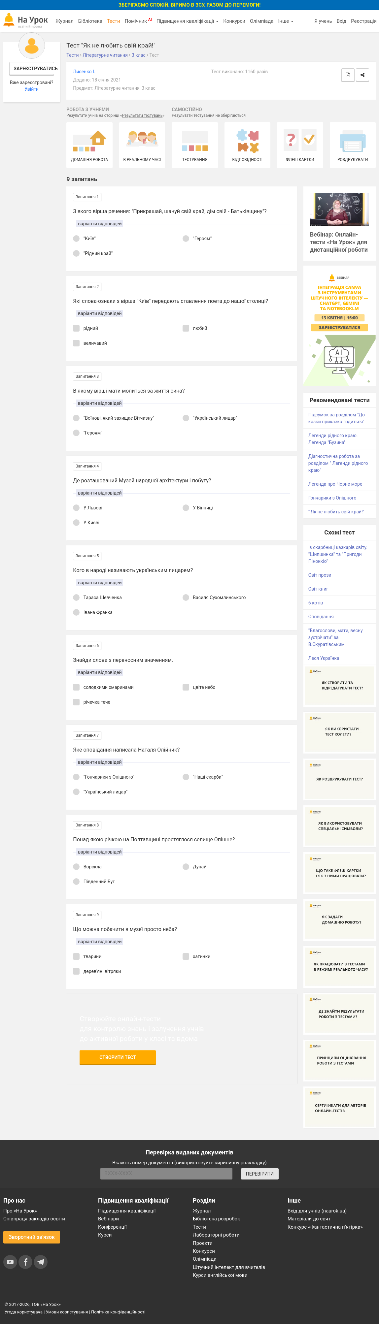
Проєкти (203, 1243)
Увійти (31, 89)
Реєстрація (364, 21)
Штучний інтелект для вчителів (229, 1267)
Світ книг (318, 589)
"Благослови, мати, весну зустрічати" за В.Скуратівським (335, 637)
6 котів (315, 602)
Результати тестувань (142, 115)
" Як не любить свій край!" (336, 511)
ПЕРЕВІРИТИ (260, 1174)
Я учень (323, 21)
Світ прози (319, 575)
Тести (113, 21)
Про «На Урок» (20, 1211)
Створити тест (117, 1057)
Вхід (342, 21)
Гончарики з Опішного (332, 498)
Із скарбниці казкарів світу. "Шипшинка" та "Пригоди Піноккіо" (337, 554)
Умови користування (67, 1311)
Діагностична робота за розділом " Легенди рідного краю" (338, 463)
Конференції (112, 1227)
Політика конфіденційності (118, 1311)
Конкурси (234, 21)
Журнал (64, 21)
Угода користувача (24, 1311)
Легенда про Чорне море (335, 484)
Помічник (138, 20)
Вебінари (108, 1219)
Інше (285, 21)
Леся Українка (323, 658)
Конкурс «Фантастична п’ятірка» (325, 1227)
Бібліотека (90, 21)
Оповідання (321, 616)
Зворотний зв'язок (32, 1237)
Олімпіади (205, 1259)
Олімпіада (261, 21)
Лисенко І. (84, 71)
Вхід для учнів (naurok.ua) (317, 1211)
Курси (105, 1235)
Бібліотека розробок (216, 1219)
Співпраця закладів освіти (34, 1219)
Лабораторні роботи (216, 1235)
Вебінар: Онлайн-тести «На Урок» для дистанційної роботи (339, 242)
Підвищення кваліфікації (187, 21)
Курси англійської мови (220, 1275)
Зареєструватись (34, 68)
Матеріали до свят (309, 1219)
